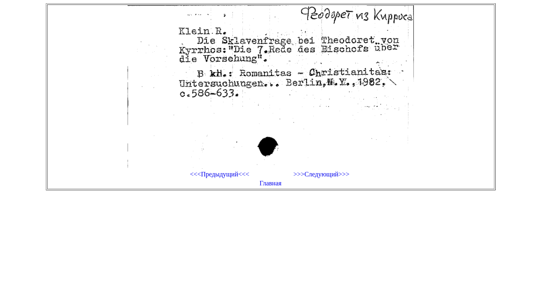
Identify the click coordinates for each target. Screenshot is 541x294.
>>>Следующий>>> (321, 174)
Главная (271, 183)
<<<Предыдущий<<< (219, 174)
